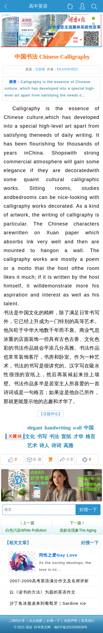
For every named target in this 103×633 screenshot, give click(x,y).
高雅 (68, 445)
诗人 (44, 445)
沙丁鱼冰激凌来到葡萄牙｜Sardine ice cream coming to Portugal (48, 605)
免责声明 (70, 621)
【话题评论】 (50, 414)
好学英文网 (42, 627)
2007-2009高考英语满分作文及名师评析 (49, 580)
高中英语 (38, 6)
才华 (78, 436)
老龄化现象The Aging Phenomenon (78, 529)
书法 (54, 436)
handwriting (57, 427)
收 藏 (34, 459)
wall (77, 427)
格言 (90, 436)
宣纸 (66, 436)
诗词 (56, 445)
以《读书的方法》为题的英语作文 (43, 592)
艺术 (32, 445)
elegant (34, 427)
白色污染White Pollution (26, 525)
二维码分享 (17, 621)
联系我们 (87, 621)
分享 (67, 459)
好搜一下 (88, 509)
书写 (42, 436)
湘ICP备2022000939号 (71, 627)
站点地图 (35, 621)
